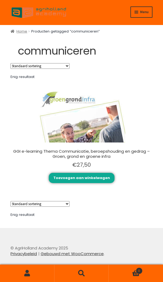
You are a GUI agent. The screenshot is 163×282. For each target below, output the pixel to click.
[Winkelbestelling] (40, 66)
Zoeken (81, 273)
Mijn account (27, 273)
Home (21, 31)
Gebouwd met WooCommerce (72, 253)
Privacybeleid (24, 253)
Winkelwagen (125, 269)
